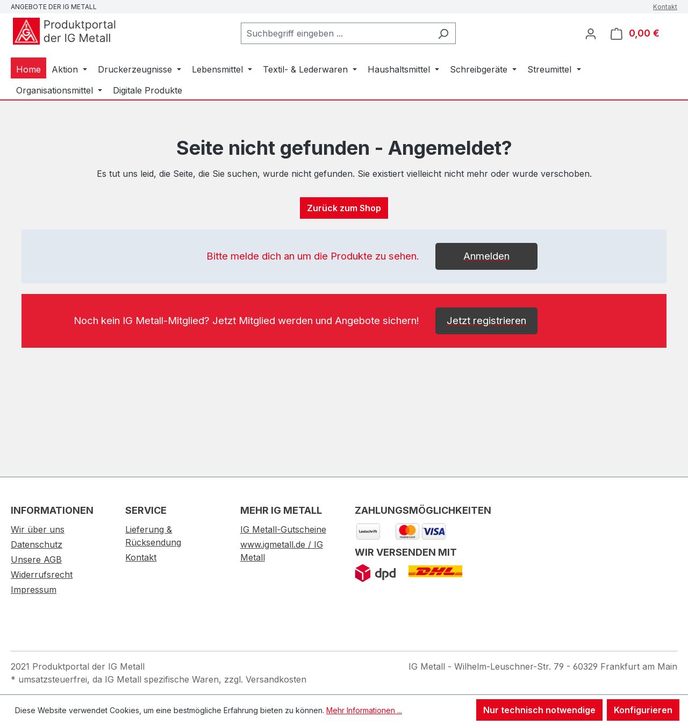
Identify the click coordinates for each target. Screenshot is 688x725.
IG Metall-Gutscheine (283, 529)
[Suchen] (443, 33)
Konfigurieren (643, 710)
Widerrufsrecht (42, 574)
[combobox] (336, 33)
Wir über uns (37, 529)
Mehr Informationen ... (364, 710)
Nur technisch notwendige (539, 710)
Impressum (33, 589)
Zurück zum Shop (344, 208)
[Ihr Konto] (591, 33)
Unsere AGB (36, 559)
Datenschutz (36, 544)
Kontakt (665, 7)
